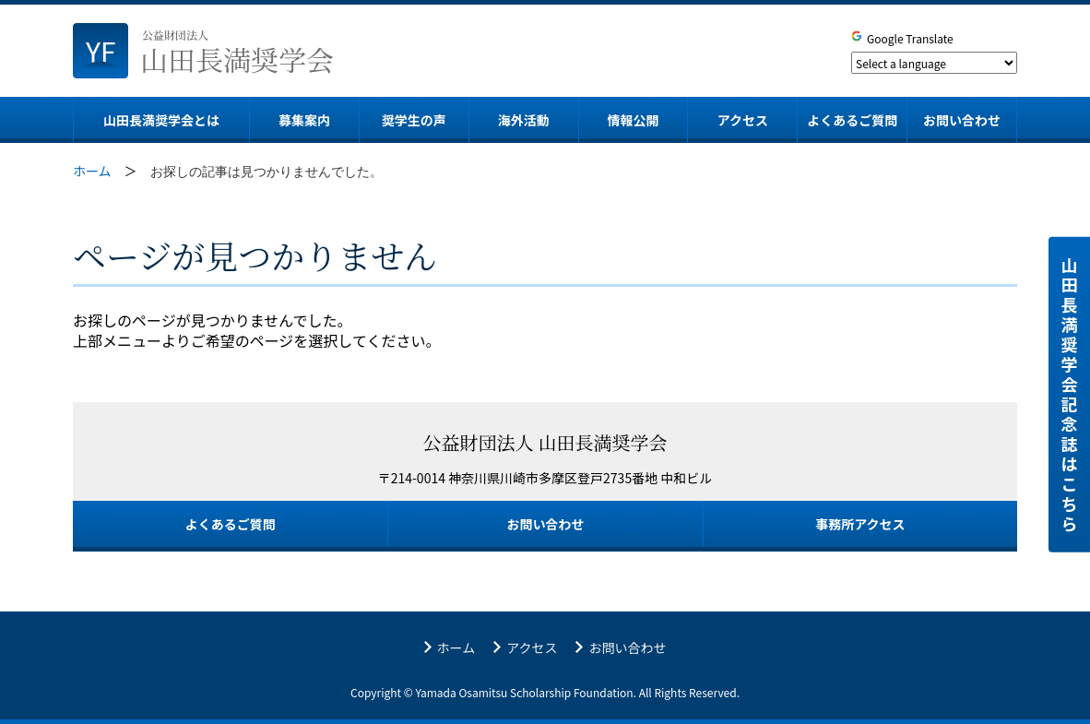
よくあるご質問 (852, 120)
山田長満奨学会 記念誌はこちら (1069, 393)
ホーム (456, 648)
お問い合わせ (962, 120)
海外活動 (524, 120)
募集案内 (304, 120)
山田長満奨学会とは (161, 120)
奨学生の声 (414, 120)
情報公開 (633, 120)
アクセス (742, 120)
